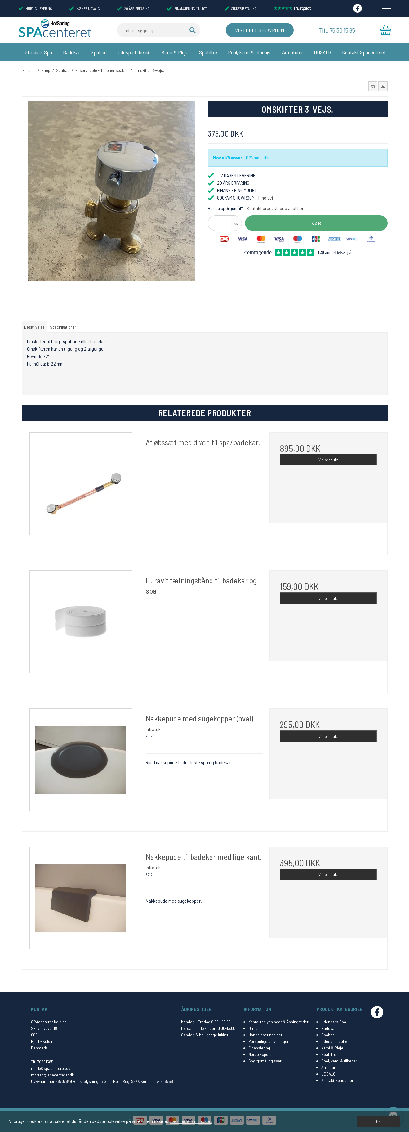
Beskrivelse (34, 327)
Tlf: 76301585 (42, 1061)
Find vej (265, 197)
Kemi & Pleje (175, 52)
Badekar (71, 52)
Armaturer (292, 52)
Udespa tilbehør (134, 52)
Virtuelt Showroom (259, 30)
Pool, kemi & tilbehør (249, 52)
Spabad (99, 52)
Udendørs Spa (37, 52)
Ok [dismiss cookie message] (378, 1121)
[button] (372, 86)
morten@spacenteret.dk (52, 1074)
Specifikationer (63, 327)
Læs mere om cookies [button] (191, 1121)
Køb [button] (316, 223)
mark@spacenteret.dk (50, 1068)
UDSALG (322, 52)
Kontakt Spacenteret (364, 52)
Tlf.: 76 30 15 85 (337, 30)
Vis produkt (328, 459)
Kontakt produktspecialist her (275, 208)
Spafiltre (208, 52)
